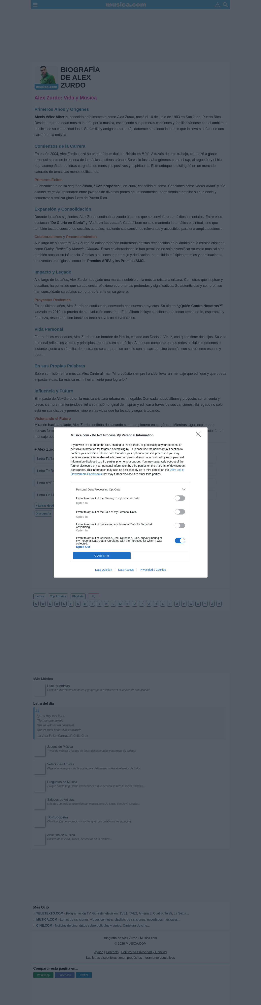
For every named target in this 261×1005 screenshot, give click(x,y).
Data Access (126, 569)
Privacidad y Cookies (153, 569)
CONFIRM (101, 555)
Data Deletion (103, 569)
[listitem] (130, 489)
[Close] (199, 435)
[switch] (180, 498)
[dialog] (130, 502)
